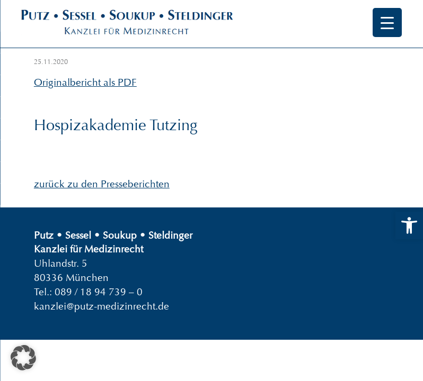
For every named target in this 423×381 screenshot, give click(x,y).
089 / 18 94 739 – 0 (99, 292)
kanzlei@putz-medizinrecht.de (101, 306)
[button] (409, 225)
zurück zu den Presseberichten (102, 184)
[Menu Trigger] (387, 22)
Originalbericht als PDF (85, 82)
